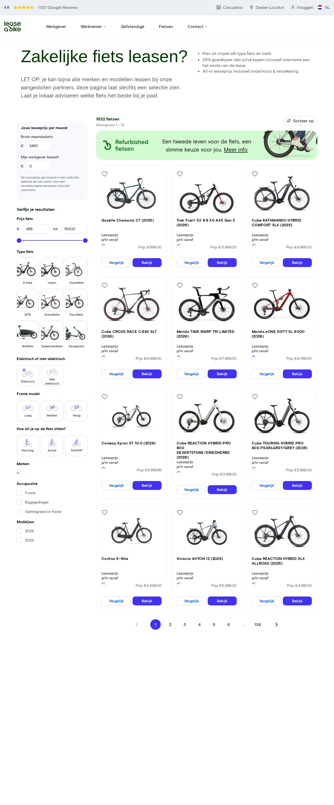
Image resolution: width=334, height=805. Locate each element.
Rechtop (28, 446)
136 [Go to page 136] (257, 590)
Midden (52, 412)
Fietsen (166, 27)
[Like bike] (105, 140)
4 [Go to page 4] (199, 590)
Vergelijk (116, 229)
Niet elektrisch (52, 377)
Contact (198, 27)
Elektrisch (28, 376)
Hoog (76, 412)
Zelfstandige (132, 27)
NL (323, 7)
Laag (27, 412)
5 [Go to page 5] (214, 590)
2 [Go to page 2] (170, 590)
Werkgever (56, 27)
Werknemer (93, 27)
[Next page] (276, 591)
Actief (52, 446)
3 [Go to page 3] (184, 590)
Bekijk (147, 229)
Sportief (76, 447)
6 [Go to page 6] (228, 590)
